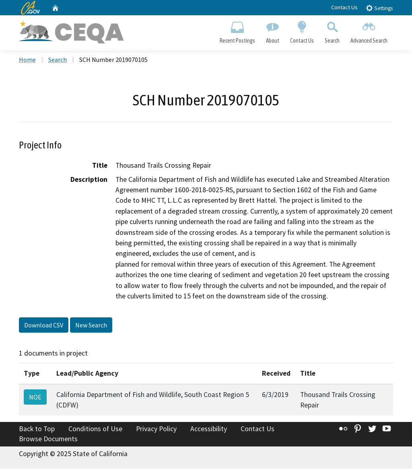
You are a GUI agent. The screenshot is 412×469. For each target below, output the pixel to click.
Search (332, 30)
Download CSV (43, 325)
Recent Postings (237, 30)
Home (27, 60)
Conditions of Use (95, 429)
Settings (379, 8)
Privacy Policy (156, 429)
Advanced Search (369, 30)
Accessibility (208, 429)
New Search (91, 325)
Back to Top (37, 429)
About (272, 30)
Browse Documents (48, 439)
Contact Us (344, 7)
